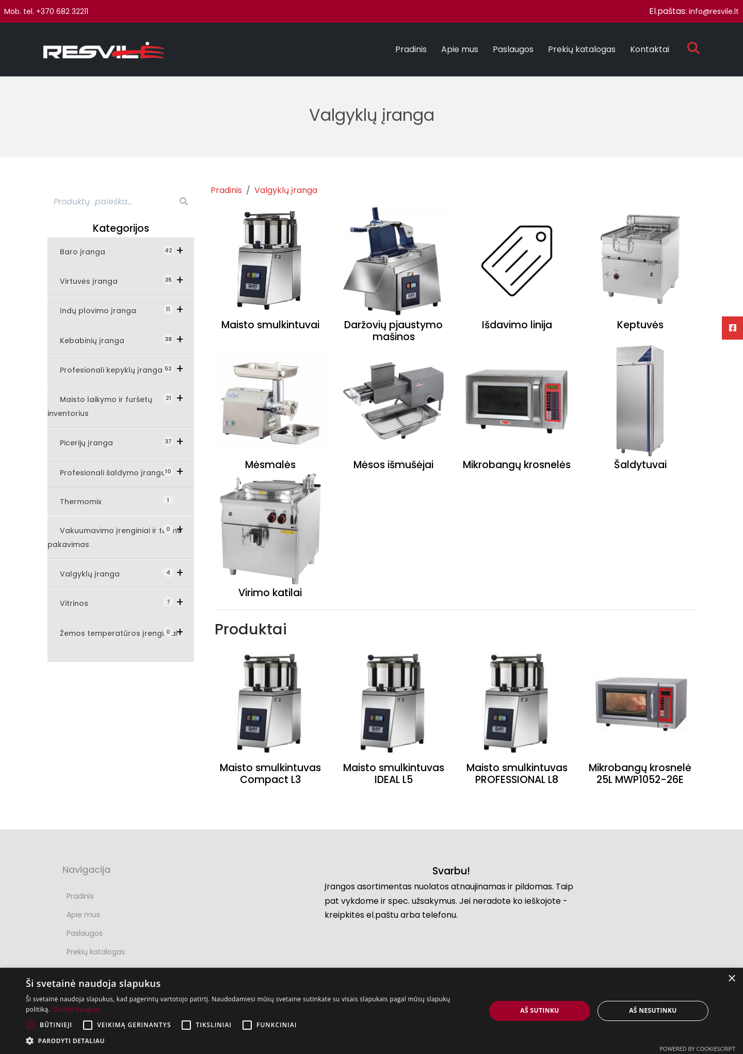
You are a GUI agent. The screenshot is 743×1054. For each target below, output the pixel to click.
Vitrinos (81, 603)
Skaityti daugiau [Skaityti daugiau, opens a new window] (76, 1009)
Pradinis (411, 49)
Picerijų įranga (93, 442)
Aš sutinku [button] (539, 1010)
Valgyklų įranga (97, 573)
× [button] (731, 979)
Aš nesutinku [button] (653, 1010)
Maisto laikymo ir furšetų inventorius (99, 406)
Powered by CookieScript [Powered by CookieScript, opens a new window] (697, 1048)
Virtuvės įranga (96, 280)
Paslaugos (513, 49)
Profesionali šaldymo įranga (116, 472)
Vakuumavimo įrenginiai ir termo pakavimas (114, 537)
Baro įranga (90, 251)
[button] (249, 1040)
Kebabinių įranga (99, 340)
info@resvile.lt (714, 11)
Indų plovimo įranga (105, 310)
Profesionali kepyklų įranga (116, 369)
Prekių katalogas (582, 49)
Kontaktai (649, 49)
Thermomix (87, 501)
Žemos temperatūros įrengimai (118, 632)
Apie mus (459, 49)
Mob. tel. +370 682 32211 (46, 11)
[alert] (371, 1011)
